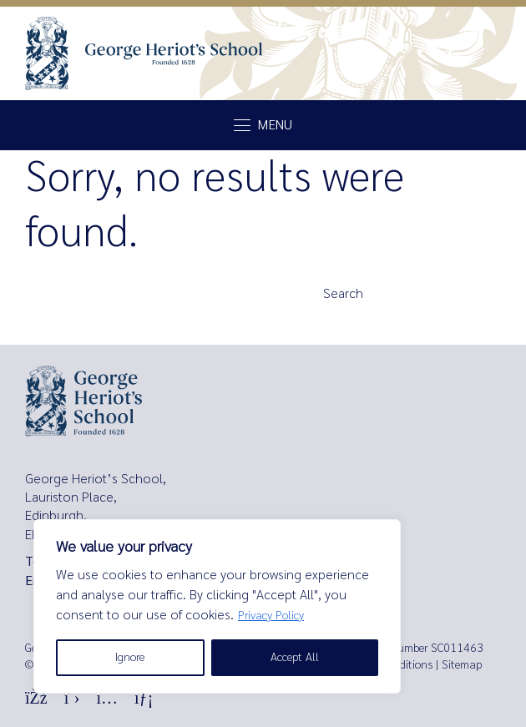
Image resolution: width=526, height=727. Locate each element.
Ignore (129, 657)
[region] (217, 606)
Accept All (295, 657)
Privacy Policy (271, 615)
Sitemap (462, 665)
